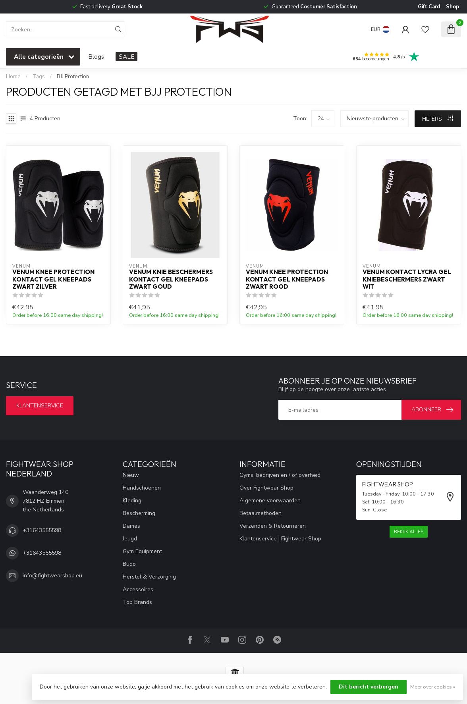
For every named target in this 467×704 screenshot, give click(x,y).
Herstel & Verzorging (149, 577)
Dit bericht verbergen (368, 686)
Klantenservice (39, 405)
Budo (129, 564)
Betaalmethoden (260, 513)
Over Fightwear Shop (266, 488)
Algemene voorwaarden (270, 500)
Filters (437, 119)
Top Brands (137, 602)
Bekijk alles (408, 531)
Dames (131, 526)
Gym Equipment (142, 551)
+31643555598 (42, 530)
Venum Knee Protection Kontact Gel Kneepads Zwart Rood (287, 279)
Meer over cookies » (432, 686)
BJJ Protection (73, 76)
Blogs (96, 56)
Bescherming (139, 513)
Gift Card (429, 6)
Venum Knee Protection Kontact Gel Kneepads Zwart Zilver (53, 279)
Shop (452, 6)
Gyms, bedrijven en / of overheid (279, 475)
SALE (126, 56)
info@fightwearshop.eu (52, 575)
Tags (39, 76)
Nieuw (131, 475)
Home (13, 76)
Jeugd (130, 538)
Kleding (132, 500)
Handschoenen (142, 488)
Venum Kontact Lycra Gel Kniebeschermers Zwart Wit (407, 279)
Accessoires (138, 589)
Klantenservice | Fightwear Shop (280, 538)
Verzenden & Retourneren (272, 526)
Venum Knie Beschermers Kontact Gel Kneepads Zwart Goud (171, 279)
